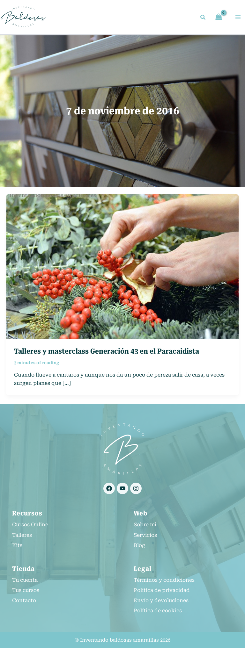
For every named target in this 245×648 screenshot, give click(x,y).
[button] (203, 18)
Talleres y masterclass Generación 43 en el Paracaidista (106, 352)
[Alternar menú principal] (238, 18)
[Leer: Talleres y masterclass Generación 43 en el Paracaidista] (122, 267)
